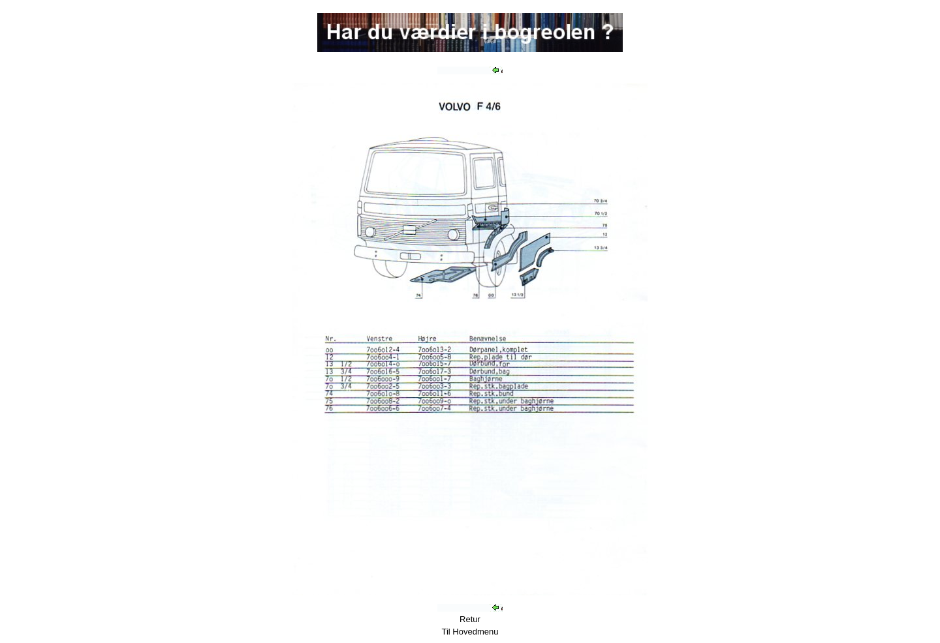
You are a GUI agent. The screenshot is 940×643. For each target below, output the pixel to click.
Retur (470, 619)
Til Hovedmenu (470, 631)
